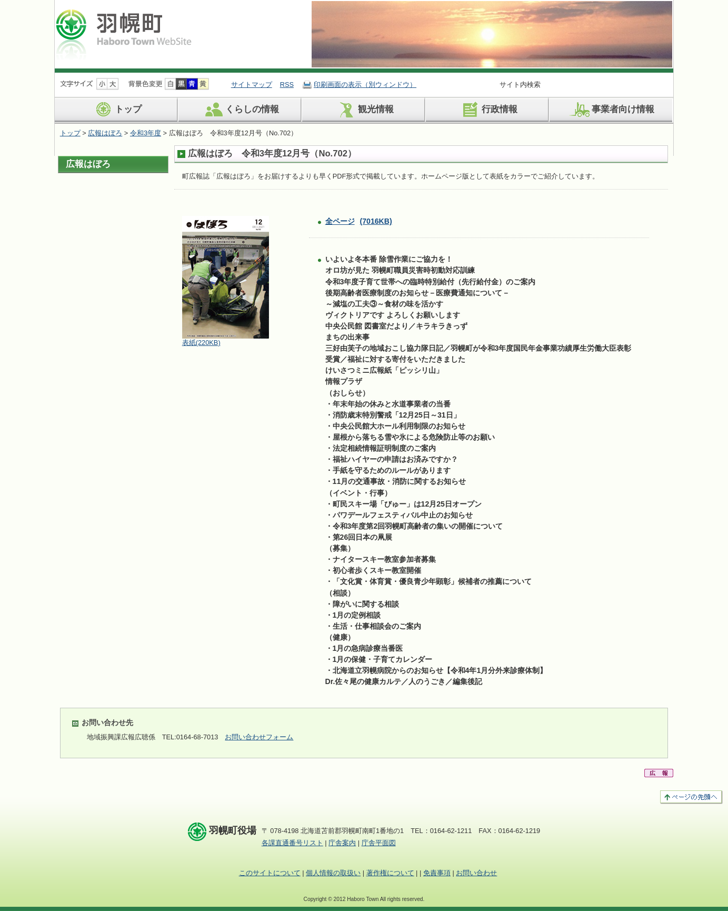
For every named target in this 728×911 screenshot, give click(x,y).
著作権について (390, 873)
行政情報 (487, 109)
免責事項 (437, 873)
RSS (287, 84)
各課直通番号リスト (292, 843)
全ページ (358, 221)
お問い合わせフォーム (259, 737)
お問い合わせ (476, 873)
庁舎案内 (342, 843)
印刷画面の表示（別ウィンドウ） (365, 84)
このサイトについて (270, 873)
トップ (116, 109)
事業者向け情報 (611, 109)
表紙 (201, 342)
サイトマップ (251, 84)
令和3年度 (145, 133)
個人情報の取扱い (333, 873)
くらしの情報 (240, 109)
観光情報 (364, 109)
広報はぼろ (105, 133)
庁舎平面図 (379, 843)
